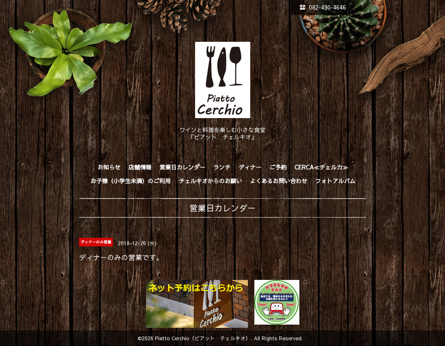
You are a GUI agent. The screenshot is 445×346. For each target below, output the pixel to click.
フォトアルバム (335, 181)
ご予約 (278, 167)
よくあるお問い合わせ (278, 181)
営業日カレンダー (182, 167)
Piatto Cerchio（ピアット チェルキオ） (203, 338)
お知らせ (109, 167)
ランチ (221, 167)
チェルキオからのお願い (210, 181)
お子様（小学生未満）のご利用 (131, 181)
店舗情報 (139, 167)
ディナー (249, 167)
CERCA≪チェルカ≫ (321, 167)
